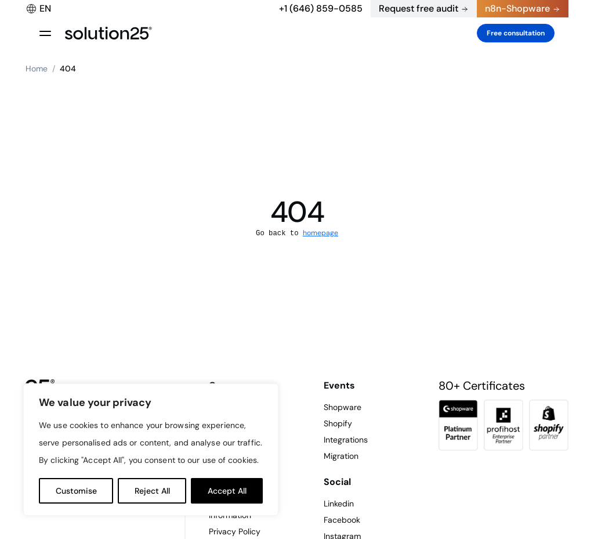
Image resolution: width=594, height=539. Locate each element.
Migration (341, 456)
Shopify (338, 423)
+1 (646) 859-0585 (321, 8)
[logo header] (108, 33)
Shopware (342, 407)
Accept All (227, 491)
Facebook (342, 520)
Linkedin (339, 503)
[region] (150, 449)
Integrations (346, 439)
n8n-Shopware (517, 8)
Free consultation (516, 33)
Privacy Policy (234, 531)
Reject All (152, 491)
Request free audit (418, 8)
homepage (320, 233)
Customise (76, 491)
